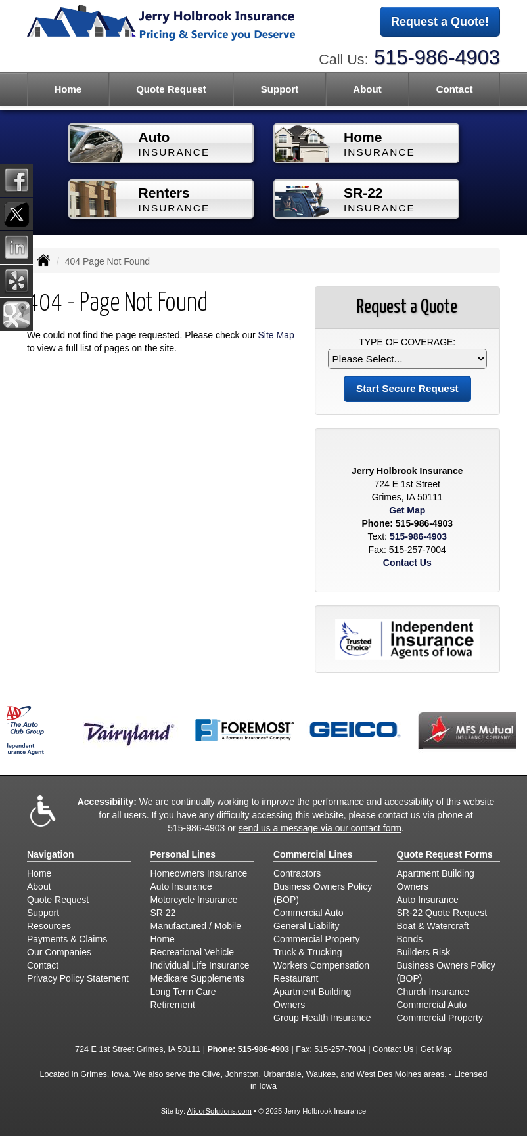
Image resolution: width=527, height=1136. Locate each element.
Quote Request (58, 899)
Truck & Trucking (307, 952)
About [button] (367, 89)
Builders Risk (424, 952)
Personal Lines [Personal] (183, 854)
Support (43, 912)
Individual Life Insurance (200, 965)
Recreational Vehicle (192, 952)
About (39, 886)
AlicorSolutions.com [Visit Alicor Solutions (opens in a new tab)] (219, 1111)
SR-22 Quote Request (442, 912)
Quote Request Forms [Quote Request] (445, 854)
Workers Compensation (321, 965)
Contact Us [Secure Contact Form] (407, 562)
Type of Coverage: (407, 342)
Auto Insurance (181, 886)
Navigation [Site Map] (50, 854)
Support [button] (280, 89)
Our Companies (59, 952)
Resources (49, 926)
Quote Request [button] (171, 89)
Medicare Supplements (197, 978)
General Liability (306, 926)
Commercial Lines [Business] (313, 854)
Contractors (297, 873)
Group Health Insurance (322, 1018)
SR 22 (163, 912)
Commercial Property (316, 939)
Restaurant (295, 978)
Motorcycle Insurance (194, 899)
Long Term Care (183, 991)
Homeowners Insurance (199, 873)
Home (67, 89)
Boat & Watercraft (433, 926)
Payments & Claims (67, 939)
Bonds (410, 939)
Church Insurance (433, 991)
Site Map (276, 335)
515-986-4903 (437, 57)
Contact (454, 89)
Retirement (172, 1004)
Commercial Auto (308, 912)
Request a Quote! (440, 21)
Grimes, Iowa (104, 1074)
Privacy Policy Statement (78, 978)
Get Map (407, 510)
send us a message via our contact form (320, 828)
